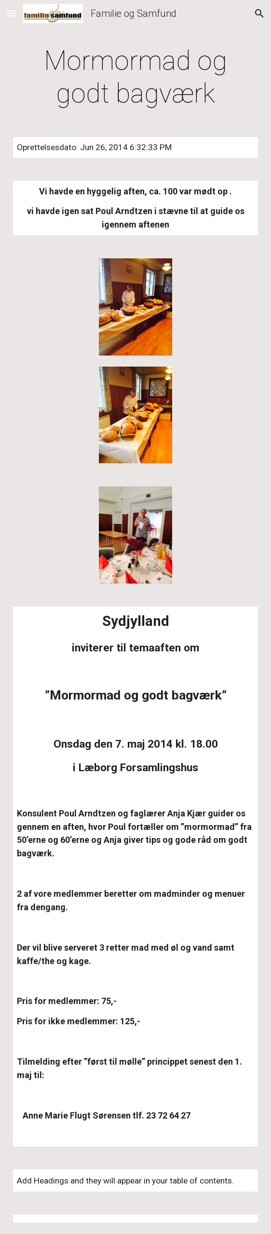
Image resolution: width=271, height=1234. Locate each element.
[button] (11, 13)
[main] (135, 77)
